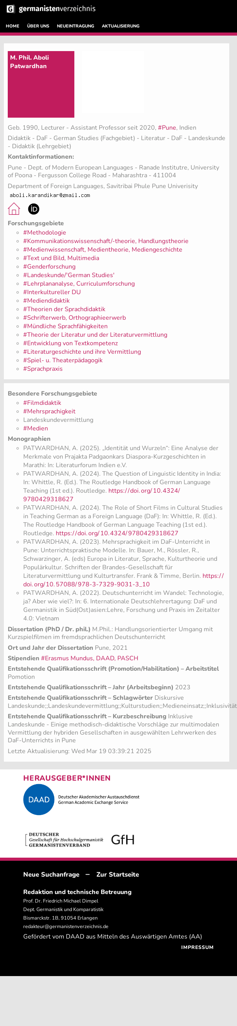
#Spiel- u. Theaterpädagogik (63, 360)
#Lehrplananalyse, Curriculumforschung (79, 283)
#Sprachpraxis (43, 369)
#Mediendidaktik (46, 300)
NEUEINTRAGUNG (75, 26)
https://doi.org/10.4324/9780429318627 (117, 533)
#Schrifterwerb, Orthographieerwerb (74, 317)
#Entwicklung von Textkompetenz (70, 343)
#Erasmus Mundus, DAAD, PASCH (89, 658)
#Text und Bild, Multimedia (61, 258)
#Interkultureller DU (52, 292)
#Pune (167, 127)
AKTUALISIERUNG (120, 26)
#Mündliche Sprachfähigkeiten (65, 326)
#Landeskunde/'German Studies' (69, 275)
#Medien (35, 428)
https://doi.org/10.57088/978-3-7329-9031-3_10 (123, 580)
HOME (12, 26)
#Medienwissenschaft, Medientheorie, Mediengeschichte (102, 249)
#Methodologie (44, 232)
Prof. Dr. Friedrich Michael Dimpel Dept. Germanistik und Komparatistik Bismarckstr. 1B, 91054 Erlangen (63, 910)
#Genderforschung (49, 266)
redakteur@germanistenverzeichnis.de (65, 926)
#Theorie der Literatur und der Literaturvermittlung (95, 335)
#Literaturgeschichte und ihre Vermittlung (82, 352)
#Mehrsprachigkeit (49, 411)
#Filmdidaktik (42, 403)
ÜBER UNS (38, 26)
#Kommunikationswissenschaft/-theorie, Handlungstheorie (106, 241)
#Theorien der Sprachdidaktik (64, 309)
